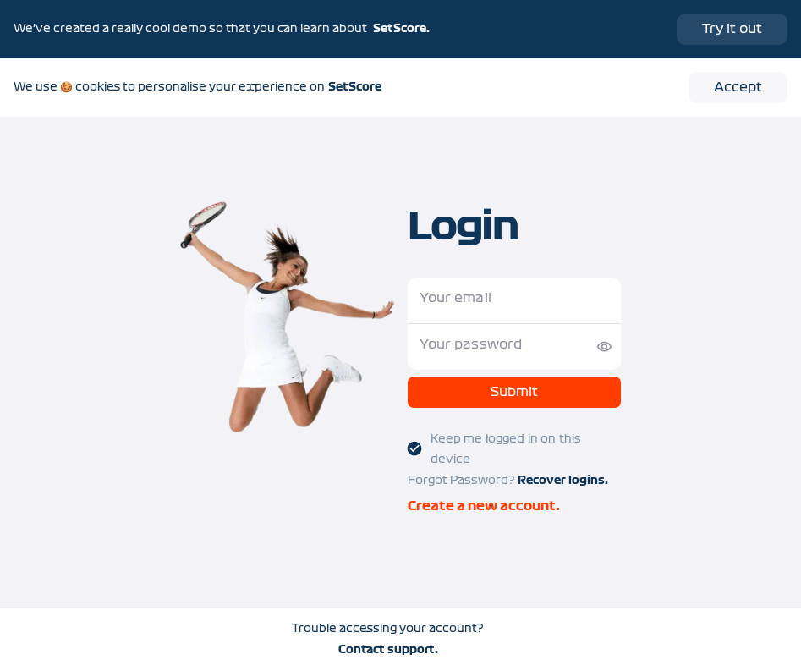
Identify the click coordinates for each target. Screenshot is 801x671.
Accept (738, 87)
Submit (514, 392)
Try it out (732, 29)
